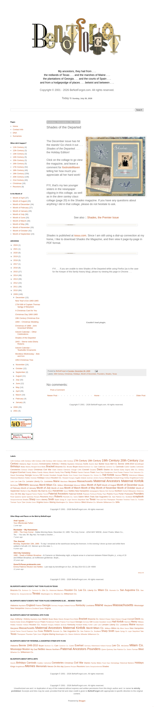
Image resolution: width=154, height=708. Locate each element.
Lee (16, 481)
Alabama (22, 464)
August (19, 376)
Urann (34, 502)
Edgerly (127, 470)
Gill (41, 475)
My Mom (48, 491)
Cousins (93, 470)
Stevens (74, 499)
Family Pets (59, 472)
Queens (18, 497)
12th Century (18, 150)
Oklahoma (140, 491)
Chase (30, 470)
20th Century (59, 374)
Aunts (85, 464)
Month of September (21, 234)
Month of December (88, 374)
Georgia (28, 475)
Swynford (81, 499)
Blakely (28, 467)
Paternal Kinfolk (75, 494)
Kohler (141, 478)
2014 (15, 275)
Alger (29, 464)
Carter (126, 467)
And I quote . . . (20, 521)
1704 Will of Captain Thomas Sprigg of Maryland (27, 305)
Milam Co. (51, 485)
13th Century (18, 154)
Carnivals (120, 467)
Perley (99, 494)
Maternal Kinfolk (132, 481)
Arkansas (78, 464)
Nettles (71, 491)
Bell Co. (113, 464)
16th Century (18, 163)
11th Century (18, 147)
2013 (15, 279)
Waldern (46, 502)
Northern (118, 491)
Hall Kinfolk (108, 475)
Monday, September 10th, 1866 (27, 544)
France (126, 472)
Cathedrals (140, 467)
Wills (118, 502)
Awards (91, 464)
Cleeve (60, 470)
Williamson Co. (109, 502)
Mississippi (68, 485)
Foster (120, 472)
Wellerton (77, 502)
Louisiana (48, 481)
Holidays (76, 374)
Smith (51, 499)
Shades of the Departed (25, 338)
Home (96, 395)
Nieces (102, 491)
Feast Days (100, 472)
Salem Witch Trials (86, 497)
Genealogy (20, 475)
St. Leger (68, 499)
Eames (116, 470)
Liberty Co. (38, 481)
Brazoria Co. (60, 467)
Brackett (50, 466)
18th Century (18, 170)
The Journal (19, 541)
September (21, 372)
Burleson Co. (88, 467)
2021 (15, 249)
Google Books (62, 475)
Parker (40, 494)
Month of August (20, 201)
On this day (20, 494)
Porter (121, 494)
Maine (56, 481)
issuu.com (80, 235)
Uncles (28, 502)
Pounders (100, 374)
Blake (23, 467)
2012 (15, 283)
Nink (106, 491)
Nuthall (125, 491)
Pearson (86, 494)
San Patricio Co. (118, 497)
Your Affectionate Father (24, 523)
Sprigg (62, 499)
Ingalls (77, 478)
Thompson (111, 499)
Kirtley (126, 478)
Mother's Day (25, 491)
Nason (66, 491)
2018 (15, 260)
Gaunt (12, 475)
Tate (87, 499)
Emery (141, 470)
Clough (74, 470)
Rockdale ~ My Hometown (25, 530)
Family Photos (71, 472)
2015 (15, 271)
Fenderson (108, 472)
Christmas (69, 374)
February (20, 399)
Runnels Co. (68, 497)
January (19, 402)
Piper (104, 494)
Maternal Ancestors (107, 481)
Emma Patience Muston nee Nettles (28, 567)
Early (122, 470)
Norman (111, 491)
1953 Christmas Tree (24, 360)
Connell (85, 469)
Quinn (24, 497)
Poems (110, 494)
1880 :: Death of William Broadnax (28, 555)
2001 (15, 411)
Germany (36, 475)
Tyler (23, 502)
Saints (75, 497)
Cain (95, 467)
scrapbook (138, 496)
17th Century (18, 167)
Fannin (80, 472)
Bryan (75, 467)
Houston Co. (56, 478)
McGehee (14, 485)
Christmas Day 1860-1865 (26, 314)
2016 (15, 268)
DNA (15, 133)
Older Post (140, 395)
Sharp (32, 499)
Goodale (46, 475)
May (18, 387)
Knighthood (134, 478)
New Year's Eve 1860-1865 (26, 301)
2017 (15, 264)
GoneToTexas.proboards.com (27, 564)
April (18, 391)
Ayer (96, 464)
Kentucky (109, 478)
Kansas (101, 478)
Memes (24, 484)
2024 (15, 245)
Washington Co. (62, 502)
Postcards (128, 494)
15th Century (18, 160)
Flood (115, 472)
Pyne (12, 497)
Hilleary (141, 475)
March (19, 395)
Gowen (75, 475)
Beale (107, 464)
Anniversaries (45, 464)
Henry (125, 475)
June (18, 383)
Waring (53, 502)
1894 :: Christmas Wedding (26, 322)
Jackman (90, 478)
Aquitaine (71, 464)
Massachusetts (85, 481)
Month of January (20, 211)
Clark (54, 470)
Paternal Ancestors (58, 493)
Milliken (60, 485)
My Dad (41, 491)
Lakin (12, 481)
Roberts (58, 496)
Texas (114, 374)
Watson (71, 502)
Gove (71, 475)
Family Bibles (31, 472)
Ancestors (35, 464)
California (101, 467)
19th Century (18, 173)
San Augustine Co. (103, 497)
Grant (80, 475)
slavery (44, 499)
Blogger (82, 701)
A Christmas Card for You (26, 310)
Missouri (77, 485)
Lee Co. (21, 481)
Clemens (66, 470)
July (18, 380)
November (20, 364)
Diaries (107, 469)
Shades (108, 374)
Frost (131, 472)
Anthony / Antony (59, 464)
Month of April (19, 198)
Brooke (69, 467)
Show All (141, 573)
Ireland (83, 478)
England (14, 472)
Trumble (141, 499)
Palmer (34, 494)
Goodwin (53, 475)
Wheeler (99, 502)
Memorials (34, 485)
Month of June (19, 217)
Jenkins (96, 478)
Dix (112, 470)
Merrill (42, 485)
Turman (13, 502)
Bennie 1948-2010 (126, 464)
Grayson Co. (88, 475)
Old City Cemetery (22, 553)
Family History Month (45, 472)
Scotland (128, 497)
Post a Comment (57, 390)
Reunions (17, 187)
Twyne (19, 502)
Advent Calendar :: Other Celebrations (26, 333)
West (83, 502)
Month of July (18, 214)
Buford (81, 467)
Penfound (93, 494)
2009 (15, 294)
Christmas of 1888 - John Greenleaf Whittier (26, 327)
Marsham (64, 481)
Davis (100, 469)
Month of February (21, 207)
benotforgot (139, 464)
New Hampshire (82, 491)
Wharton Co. (91, 502)
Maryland (72, 481)
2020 (15, 253)
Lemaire (29, 481)
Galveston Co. (139, 472)
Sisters (38, 499)
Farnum (87, 472)
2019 (15, 256)
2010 (15, 290)
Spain (57, 499)
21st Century (18, 180)
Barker (101, 464)
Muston (34, 491)
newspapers (94, 491)
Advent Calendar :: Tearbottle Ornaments (25, 349)
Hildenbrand (133, 475)
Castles (133, 467)
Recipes (37, 497)
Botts (44, 467)
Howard (65, 478)
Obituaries (132, 491)
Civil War (47, 469)
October (19, 368)
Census (24, 470)
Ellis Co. (134, 470)
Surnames (17, 136)
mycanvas (58, 490)
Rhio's (51, 497)
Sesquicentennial (16, 499)
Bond (39, 467)
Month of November (21, 227)
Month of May (19, 224)
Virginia (39, 502)
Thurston (119, 499)
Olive (12, 494)
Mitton (83, 485)
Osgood (29, 494)
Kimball (116, 478)
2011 (15, 286)
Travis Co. (134, 499)
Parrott (45, 494)
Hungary (72, 478)
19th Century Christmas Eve (27, 318)
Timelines (126, 499)
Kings (122, 478)
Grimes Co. (98, 475)
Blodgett (34, 467)
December (20, 297)
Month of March (19, 221)
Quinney (30, 497)
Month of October (20, 231)
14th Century (18, 157)
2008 (15, 407)
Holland (47, 478)
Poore (115, 494)
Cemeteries (15, 469)
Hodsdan (33, 478)
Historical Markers (17, 478)
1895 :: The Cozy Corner (24, 532)
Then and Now (101, 499)
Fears (92, 472)
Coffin (79, 470)
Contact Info (18, 129)
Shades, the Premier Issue (103, 217)
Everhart (21, 472)
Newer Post (52, 395)
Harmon (118, 475)
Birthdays (15, 466)
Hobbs (27, 478)
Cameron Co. (110, 467)
